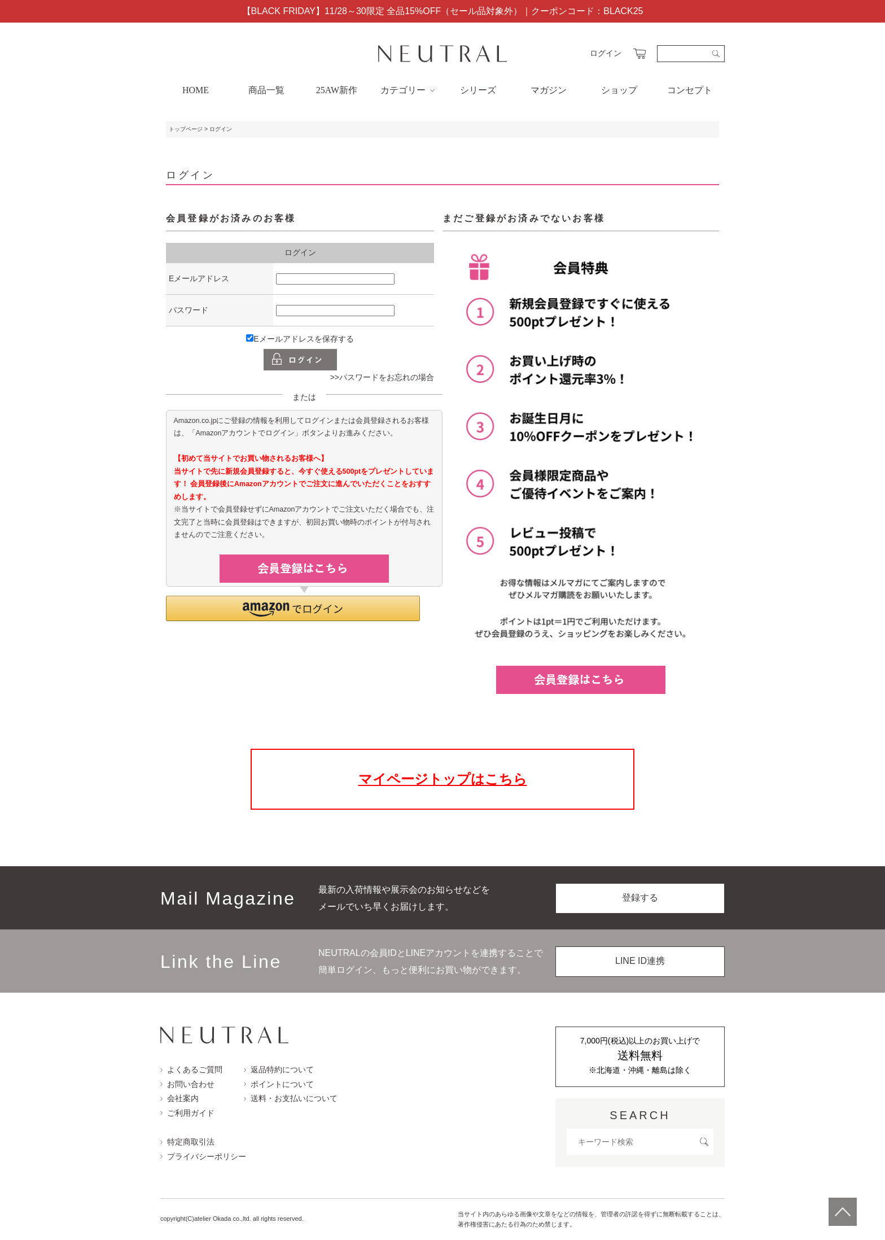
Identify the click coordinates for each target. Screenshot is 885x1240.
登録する (640, 897)
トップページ (186, 129)
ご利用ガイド (187, 1112)
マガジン (549, 90)
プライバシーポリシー (203, 1156)
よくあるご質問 (191, 1069)
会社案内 (179, 1098)
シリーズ (478, 90)
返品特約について (279, 1069)
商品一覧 (266, 90)
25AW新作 (336, 90)
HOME (195, 90)
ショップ (619, 90)
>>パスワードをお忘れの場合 (382, 377)
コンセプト (689, 90)
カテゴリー (407, 90)
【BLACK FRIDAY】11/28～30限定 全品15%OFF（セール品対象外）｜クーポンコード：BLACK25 (442, 11)
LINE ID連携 (640, 961)
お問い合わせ (187, 1084)
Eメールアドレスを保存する (299, 338)
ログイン (605, 53)
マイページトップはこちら (442, 779)
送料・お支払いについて (291, 1098)
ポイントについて (279, 1084)
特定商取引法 (187, 1141)
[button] (293, 608)
